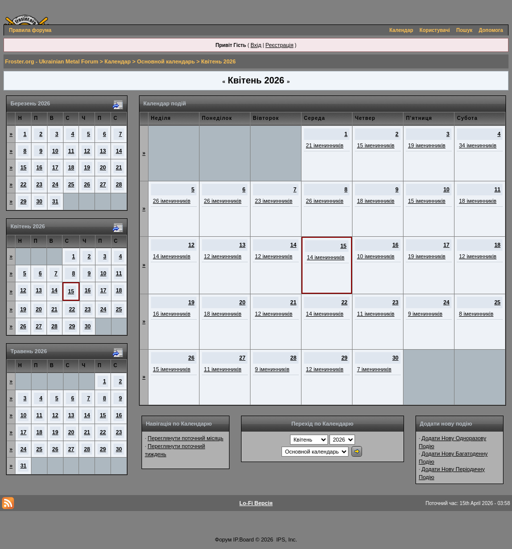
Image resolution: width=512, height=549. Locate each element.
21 (119, 167)
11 (71, 151)
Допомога (491, 30)
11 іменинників (375, 314)
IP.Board (243, 540)
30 (39, 201)
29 (23, 201)
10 (55, 151)
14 (119, 151)
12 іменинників (223, 256)
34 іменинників (477, 145)
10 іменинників (375, 256)
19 (87, 167)
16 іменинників (171, 314)
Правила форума (30, 30)
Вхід (256, 45)
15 (23, 167)
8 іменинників (476, 314)
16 (39, 167)
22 (23, 184)
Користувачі (435, 30)
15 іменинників (375, 145)
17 (55, 167)
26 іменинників (171, 201)
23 (39, 184)
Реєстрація (280, 45)
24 (55, 184)
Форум (223, 540)
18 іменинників (375, 201)
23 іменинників (273, 201)
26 (87, 184)
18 (71, 167)
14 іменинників (171, 256)
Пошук (464, 30)
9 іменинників (425, 314)
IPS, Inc (286, 540)
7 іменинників (374, 369)
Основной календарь (166, 61)
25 (71, 184)
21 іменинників (325, 145)
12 (87, 151)
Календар (402, 30)
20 (103, 167)
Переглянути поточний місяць (186, 438)
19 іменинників (427, 145)
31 (55, 201)
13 (103, 151)
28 (119, 184)
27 (103, 184)
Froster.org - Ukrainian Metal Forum (51, 61)
